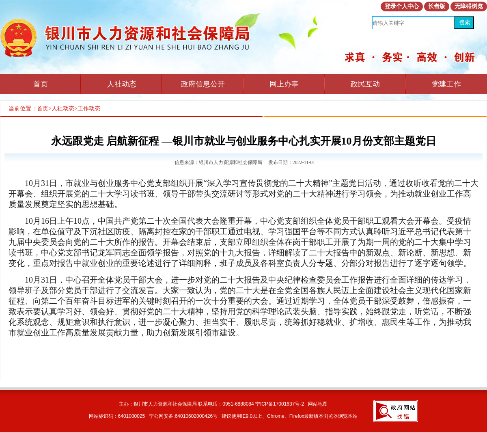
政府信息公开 (203, 84)
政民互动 (365, 84)
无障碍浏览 (469, 6)
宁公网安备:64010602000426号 (183, 416)
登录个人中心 (402, 6)
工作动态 (89, 109)
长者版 (436, 6)
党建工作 (446, 84)
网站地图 (318, 404)
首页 (40, 84)
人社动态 (121, 84)
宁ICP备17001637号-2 (279, 404)
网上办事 (284, 84)
